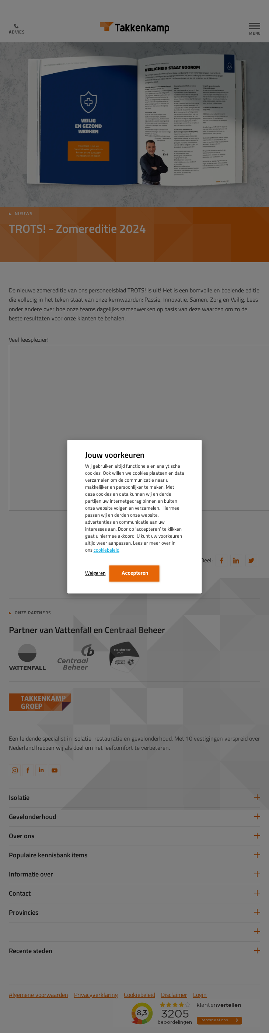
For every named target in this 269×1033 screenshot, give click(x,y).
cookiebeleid (106, 550)
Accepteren (134, 573)
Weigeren (95, 573)
